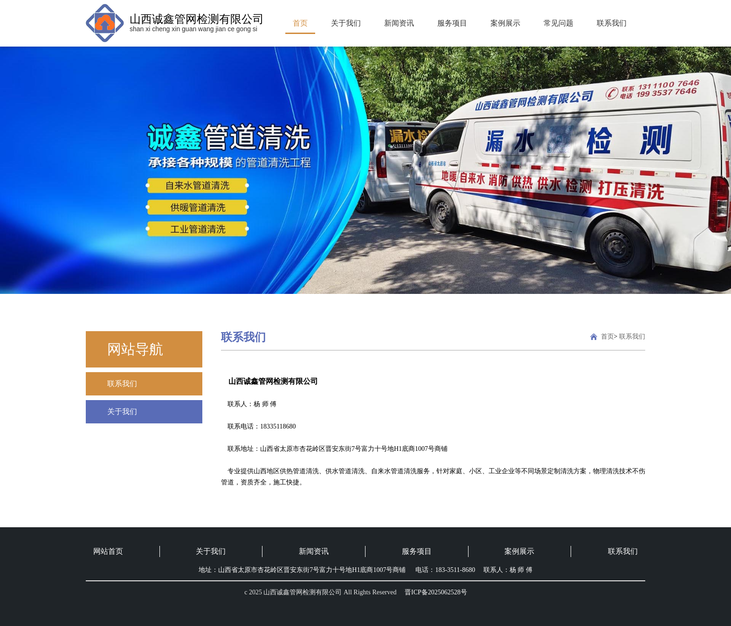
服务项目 (452, 23)
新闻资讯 (399, 23)
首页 (300, 23)
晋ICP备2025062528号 (436, 592)
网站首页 (108, 551)
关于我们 (346, 23)
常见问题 (558, 23)
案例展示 (505, 23)
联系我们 (612, 23)
